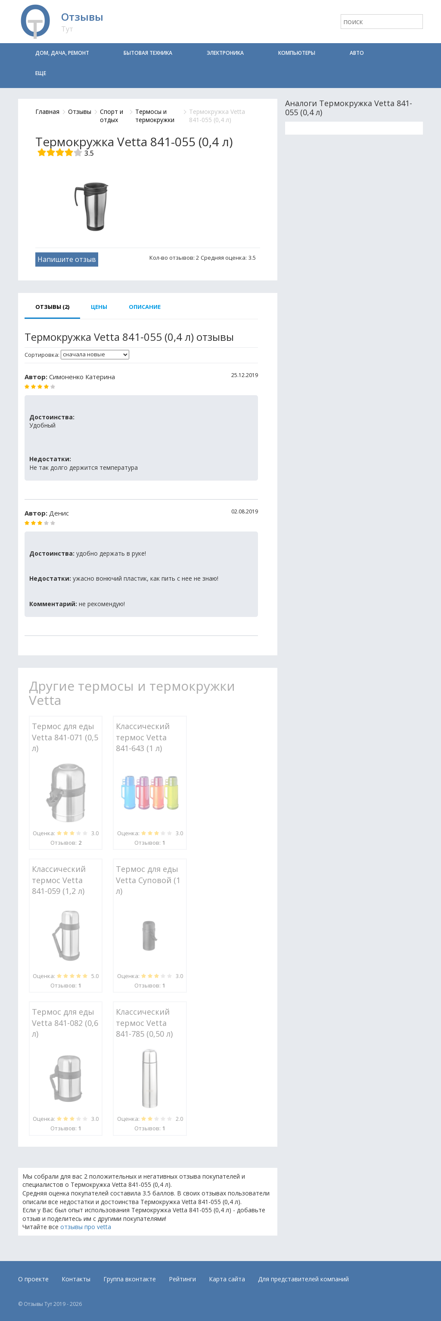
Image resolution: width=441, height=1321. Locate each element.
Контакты (76, 1279)
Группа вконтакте (129, 1279)
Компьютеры (296, 53)
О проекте (33, 1279)
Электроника (225, 53)
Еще (40, 73)
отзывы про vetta (85, 1227)
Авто (357, 53)
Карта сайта (227, 1279)
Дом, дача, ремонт (62, 53)
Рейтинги (182, 1279)
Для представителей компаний (303, 1279)
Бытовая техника (148, 53)
